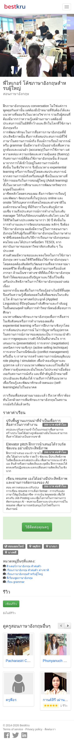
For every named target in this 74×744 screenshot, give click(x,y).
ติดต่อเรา (50, 729)
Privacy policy (33, 729)
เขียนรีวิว (11, 603)
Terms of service (13, 729)
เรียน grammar (15, 581)
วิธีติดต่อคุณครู (37, 527)
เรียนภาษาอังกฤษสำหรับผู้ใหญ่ (25, 574)
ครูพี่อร (11, 700)
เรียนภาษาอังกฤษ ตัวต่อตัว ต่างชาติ (28, 570)
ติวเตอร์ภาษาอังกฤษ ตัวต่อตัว (24, 566)
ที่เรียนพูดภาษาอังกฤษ (20, 577)
